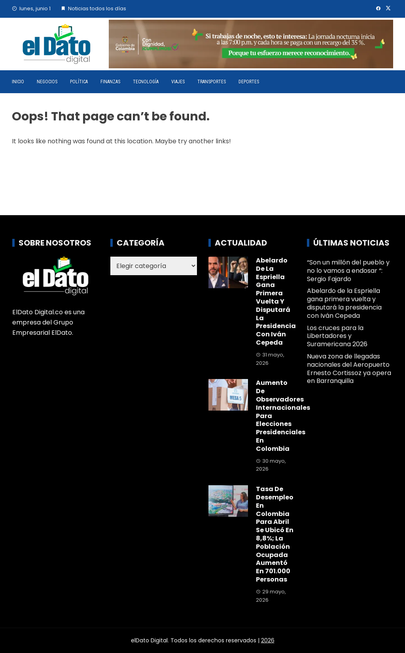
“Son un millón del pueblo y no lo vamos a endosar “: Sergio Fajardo (348, 270)
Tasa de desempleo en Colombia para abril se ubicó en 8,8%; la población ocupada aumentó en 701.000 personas (274, 534)
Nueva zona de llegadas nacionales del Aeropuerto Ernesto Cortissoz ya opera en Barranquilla (349, 368)
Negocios (47, 81)
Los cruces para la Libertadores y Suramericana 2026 (337, 336)
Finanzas (110, 81)
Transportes (211, 81)
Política (79, 81)
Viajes (178, 81)
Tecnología (146, 81)
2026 (267, 640)
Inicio (18, 81)
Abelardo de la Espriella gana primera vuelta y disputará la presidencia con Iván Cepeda (276, 301)
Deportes (248, 81)
